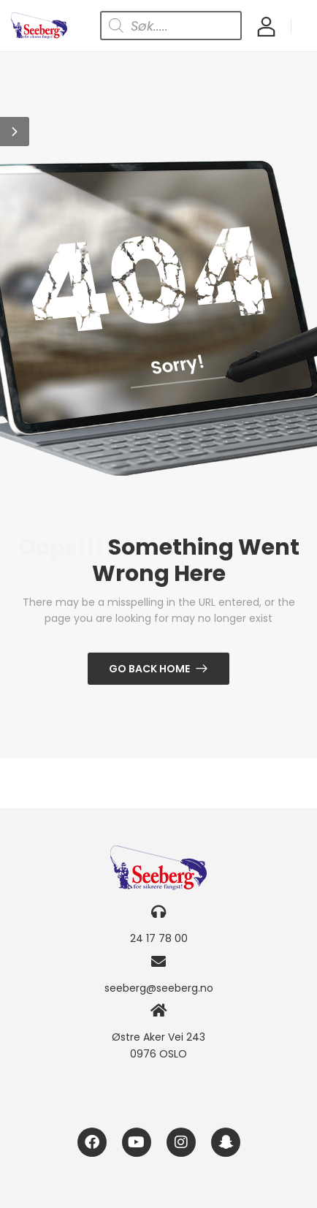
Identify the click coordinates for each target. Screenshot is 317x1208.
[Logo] (39, 25)
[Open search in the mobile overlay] (171, 25)
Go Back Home (149, 668)
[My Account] (266, 26)
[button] (14, 131)
